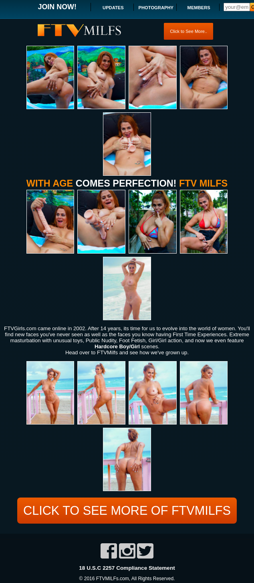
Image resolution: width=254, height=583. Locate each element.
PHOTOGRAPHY (156, 7)
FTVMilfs (107, 352)
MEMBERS (198, 7)
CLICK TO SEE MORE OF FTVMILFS (127, 510)
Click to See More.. (188, 31)
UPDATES (113, 7)
